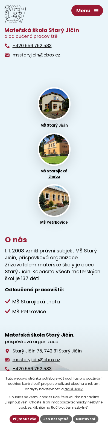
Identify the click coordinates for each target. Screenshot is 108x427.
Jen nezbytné (56, 419)
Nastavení (85, 419)
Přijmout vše (24, 419)
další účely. (74, 389)
